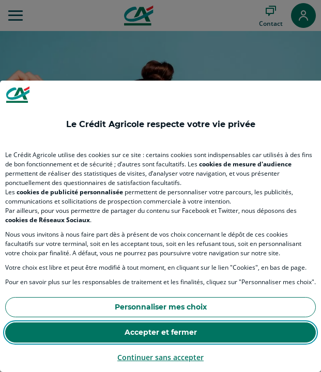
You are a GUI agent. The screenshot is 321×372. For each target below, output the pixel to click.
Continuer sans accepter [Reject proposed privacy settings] (160, 357)
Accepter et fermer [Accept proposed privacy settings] (161, 332)
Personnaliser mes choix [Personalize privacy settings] (161, 307)
